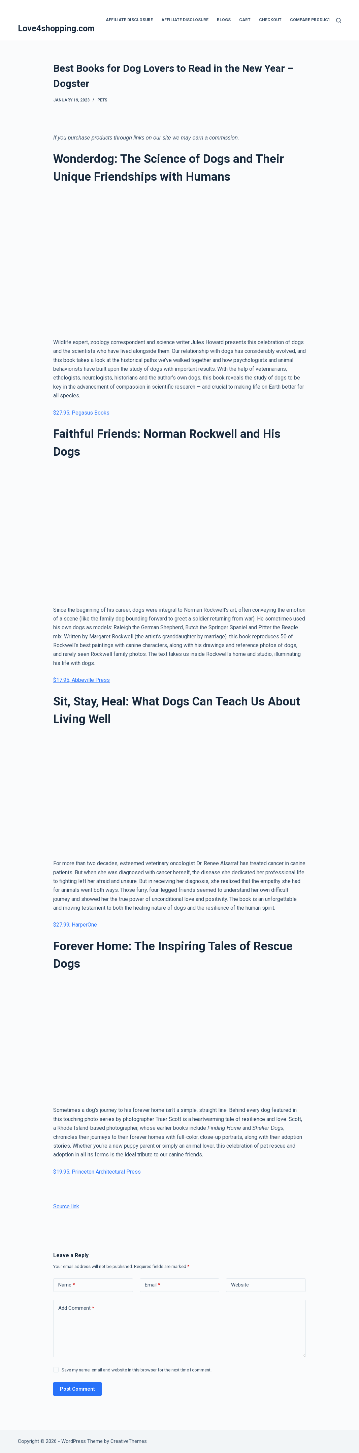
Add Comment (76, 1308)
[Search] (338, 20)
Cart (245, 20)
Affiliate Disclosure (129, 20)
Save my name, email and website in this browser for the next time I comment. (136, 1369)
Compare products (311, 20)
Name (66, 1285)
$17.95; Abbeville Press (81, 680)
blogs (224, 20)
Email (152, 1285)
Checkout (270, 20)
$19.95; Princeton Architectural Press (97, 1172)
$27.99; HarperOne (75, 924)
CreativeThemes (128, 1441)
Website (240, 1285)
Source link (66, 1206)
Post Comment (77, 1389)
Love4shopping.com (56, 28)
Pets (102, 100)
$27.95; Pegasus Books (81, 413)
